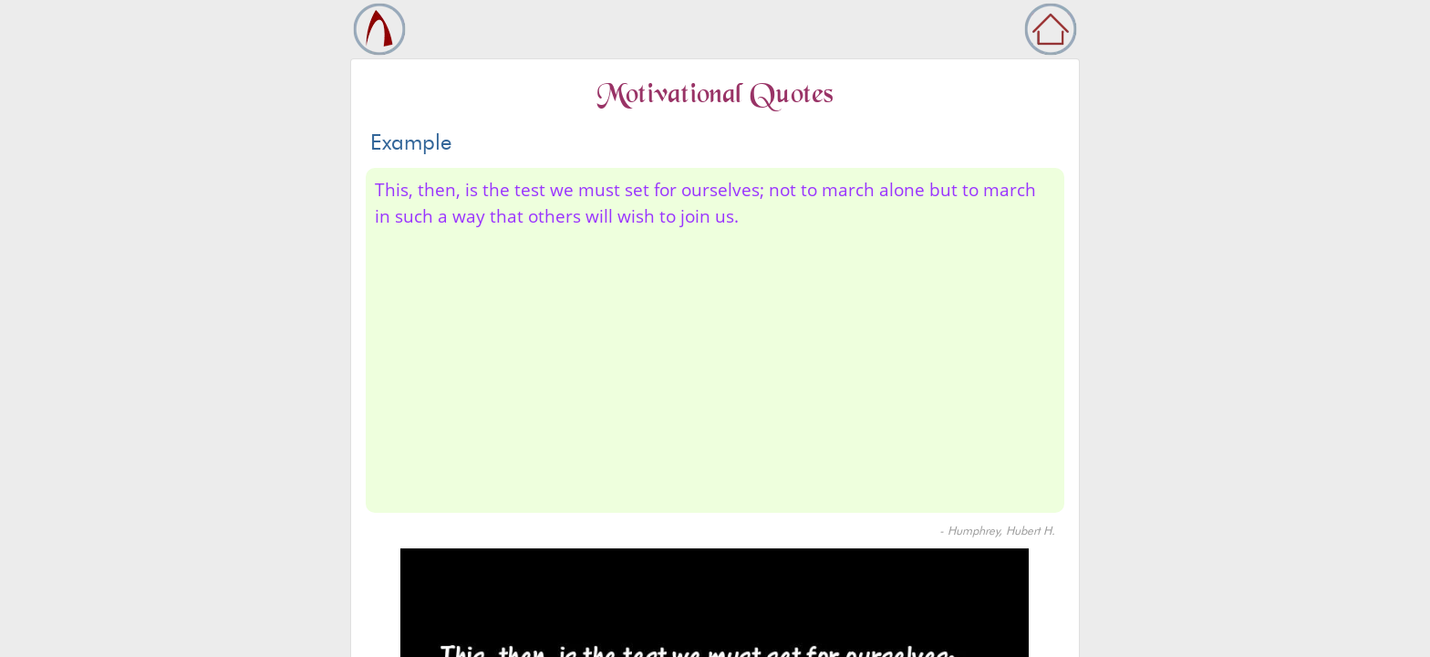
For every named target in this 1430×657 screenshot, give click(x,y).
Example (410, 142)
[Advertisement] (715, 367)
